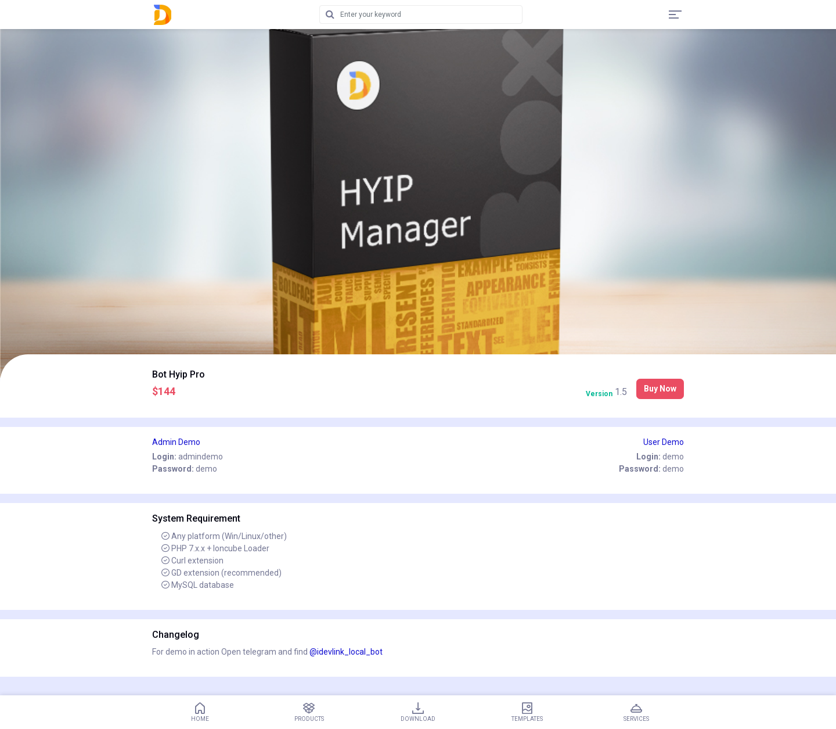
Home (199, 712)
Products (308, 712)
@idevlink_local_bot (346, 651)
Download (418, 712)
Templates (527, 712)
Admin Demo (176, 442)
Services (636, 712)
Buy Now (660, 388)
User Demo (663, 442)
